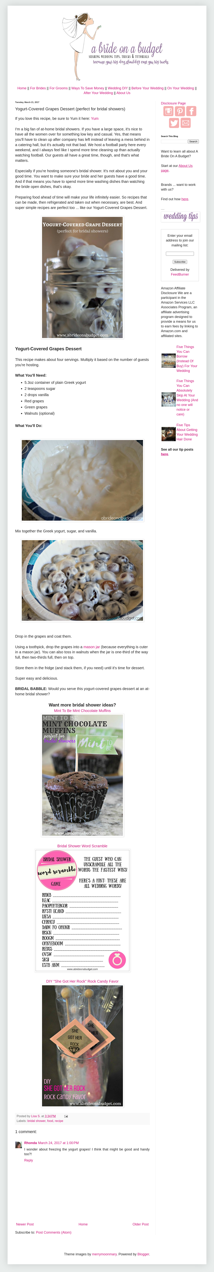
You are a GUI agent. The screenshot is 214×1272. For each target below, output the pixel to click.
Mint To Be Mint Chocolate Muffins (82, 711)
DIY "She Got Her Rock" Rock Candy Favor (82, 981)
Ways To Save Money (87, 88)
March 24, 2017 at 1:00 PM (58, 1143)
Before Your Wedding (147, 88)
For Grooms (58, 88)
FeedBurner (180, 274)
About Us (123, 93)
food (50, 1120)
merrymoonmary (104, 1254)
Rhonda (30, 1143)
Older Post (141, 1224)
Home (22, 88)
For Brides (38, 88)
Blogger (143, 1254)
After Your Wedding (98, 93)
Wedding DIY (118, 88)
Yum (95, 118)
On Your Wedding (180, 88)
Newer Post (25, 1224)
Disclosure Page (173, 103)
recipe (59, 1120)
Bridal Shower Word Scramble (82, 846)
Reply (28, 1160)
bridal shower (36, 1120)
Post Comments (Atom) (53, 1232)
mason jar (92, 647)
